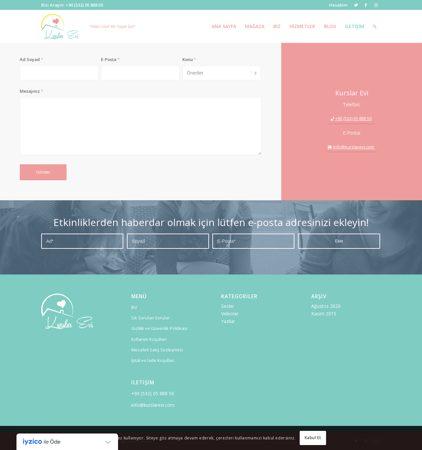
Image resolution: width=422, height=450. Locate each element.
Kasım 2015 (323, 313)
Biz (134, 307)
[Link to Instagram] (376, 5)
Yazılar (228, 321)
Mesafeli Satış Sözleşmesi (157, 350)
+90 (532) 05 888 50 (152, 393)
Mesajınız (31, 91)
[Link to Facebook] (366, 5)
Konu (189, 59)
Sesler (227, 306)
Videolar (229, 313)
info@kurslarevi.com (152, 405)
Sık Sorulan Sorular (150, 318)
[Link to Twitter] (356, 5)
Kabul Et (313, 437)
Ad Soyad (31, 59)
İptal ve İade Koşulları (152, 360)
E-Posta (110, 59)
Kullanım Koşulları (148, 339)
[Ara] (375, 26)
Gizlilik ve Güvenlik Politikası (159, 328)
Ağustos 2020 (326, 306)
